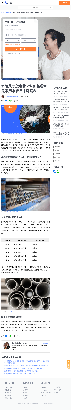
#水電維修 (57, 154)
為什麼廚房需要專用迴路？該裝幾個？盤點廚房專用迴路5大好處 (24, 368)
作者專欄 (45, 343)
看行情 (25, 392)
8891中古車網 (58, 390)
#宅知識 (56, 150)
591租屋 (43, 395)
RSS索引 (26, 398)
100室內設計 (58, 387)
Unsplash (19, 133)
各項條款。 (19, 53)
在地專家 (26, 395)
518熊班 (43, 387)
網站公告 (8, 390)
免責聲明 (8, 392)
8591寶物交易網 (46, 392)
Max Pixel (9, 311)
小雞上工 (44, 390)
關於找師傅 (8, 387)
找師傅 (25, 387)
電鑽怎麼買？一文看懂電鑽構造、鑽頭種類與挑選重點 (21, 371)
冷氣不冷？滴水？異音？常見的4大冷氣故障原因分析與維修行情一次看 (26, 365)
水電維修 (8, 12)
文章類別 (35, 7)
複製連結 (18, 100)
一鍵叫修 (64, 3)
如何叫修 (26, 390)
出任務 (56, 392)
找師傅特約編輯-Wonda (11, 96)
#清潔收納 (57, 157)
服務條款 (8, 395)
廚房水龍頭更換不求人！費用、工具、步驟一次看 (19, 374)
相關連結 (14, 349)
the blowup (10, 211)
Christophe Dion (11, 133)
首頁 (2, 12)
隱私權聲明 (8, 398)
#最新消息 (57, 161)
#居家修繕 (57, 146)
